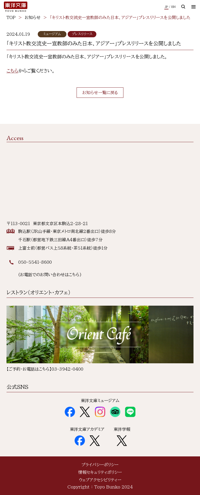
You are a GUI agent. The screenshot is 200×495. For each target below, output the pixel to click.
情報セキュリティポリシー (100, 472)
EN (173, 6)
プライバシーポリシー (100, 465)
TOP (11, 17)
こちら (12, 70)
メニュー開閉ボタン (195, 6)
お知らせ (33, 17)
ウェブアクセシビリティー (100, 480)
